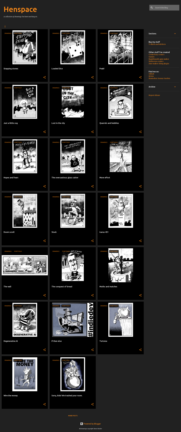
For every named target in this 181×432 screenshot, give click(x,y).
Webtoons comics (156, 61)
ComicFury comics (156, 54)
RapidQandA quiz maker (159, 59)
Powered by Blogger (90, 424)
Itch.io (151, 76)
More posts (73, 415)
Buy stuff (17, 26)
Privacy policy (43, 26)
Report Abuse (154, 95)
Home (6, 26)
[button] (44, 77)
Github (151, 74)
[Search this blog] (166, 8)
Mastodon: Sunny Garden (159, 78)
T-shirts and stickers (157, 44)
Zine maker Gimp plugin (159, 63)
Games (151, 57)
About (29, 26)
